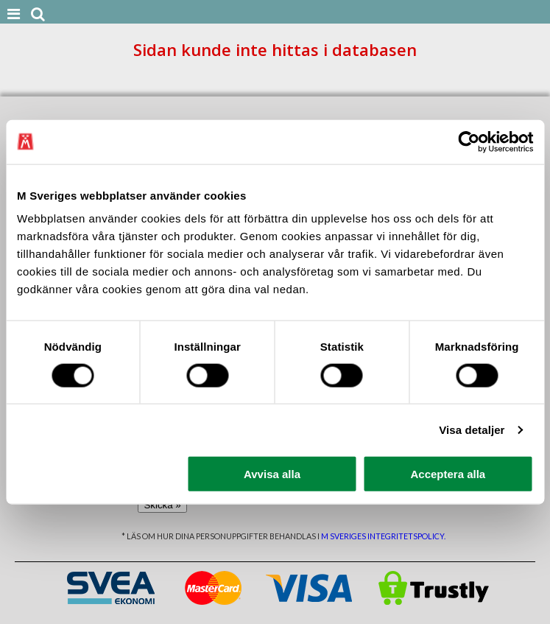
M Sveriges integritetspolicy (382, 536)
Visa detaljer (471, 429)
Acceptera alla (447, 474)
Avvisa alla (272, 474)
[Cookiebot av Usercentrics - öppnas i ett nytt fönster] (468, 141)
